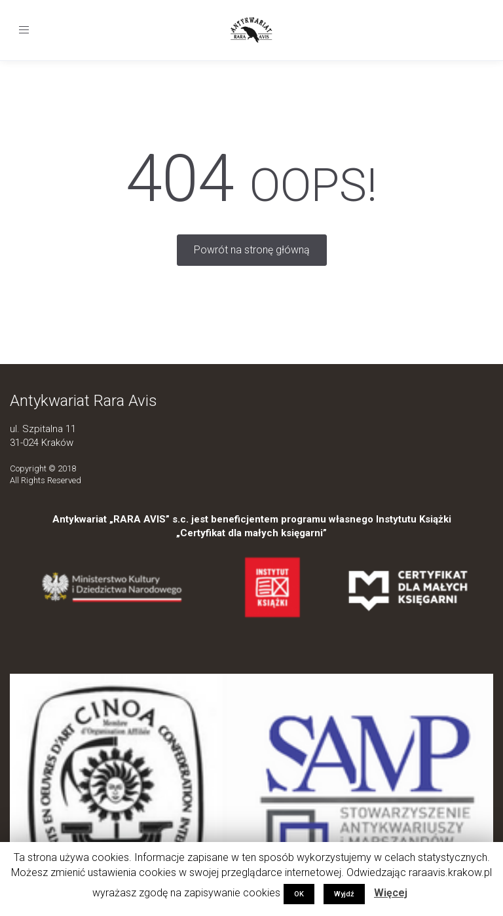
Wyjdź (344, 894)
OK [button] (299, 894)
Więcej (390, 893)
